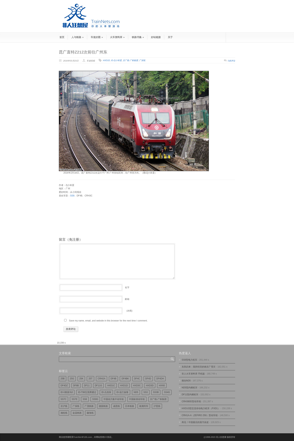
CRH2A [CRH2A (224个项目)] (101, 378)
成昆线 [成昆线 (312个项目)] (116, 406)
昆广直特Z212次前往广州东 (83, 52)
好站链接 (156, 37)
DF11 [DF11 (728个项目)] (86, 385)
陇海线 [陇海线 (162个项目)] (90, 413)
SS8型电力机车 (189, 360)
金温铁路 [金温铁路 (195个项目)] (77, 413)
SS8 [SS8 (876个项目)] (85, 399)
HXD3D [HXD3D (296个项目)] (150, 385)
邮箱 (127, 299)
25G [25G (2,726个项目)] (72, 378)
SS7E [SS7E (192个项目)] (74, 399)
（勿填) (128, 310)
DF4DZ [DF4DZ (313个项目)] (64, 385)
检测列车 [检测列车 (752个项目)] (143, 406)
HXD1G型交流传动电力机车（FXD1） (201, 408)
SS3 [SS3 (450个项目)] (145, 392)
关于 (170, 37)
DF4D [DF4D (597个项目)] (148, 378)
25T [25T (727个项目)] (90, 378)
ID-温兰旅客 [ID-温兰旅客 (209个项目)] (122, 392)
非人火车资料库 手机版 (193, 373)
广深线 (142, 60)
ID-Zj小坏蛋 (116, 60)
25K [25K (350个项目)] (81, 378)
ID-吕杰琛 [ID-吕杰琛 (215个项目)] (106, 392)
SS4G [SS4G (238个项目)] (167, 392)
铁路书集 (138, 37)
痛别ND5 (186, 380)
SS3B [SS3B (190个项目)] (156, 392)
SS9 (72, 195)
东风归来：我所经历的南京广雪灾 (198, 366)
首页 (61, 37)
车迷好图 (97, 37)
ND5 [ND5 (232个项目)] (136, 392)
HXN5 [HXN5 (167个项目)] (162, 385)
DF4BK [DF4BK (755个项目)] (125, 378)
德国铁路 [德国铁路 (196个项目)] (103, 406)
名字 (127, 287)
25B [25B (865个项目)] (62, 378)
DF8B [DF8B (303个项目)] (76, 385)
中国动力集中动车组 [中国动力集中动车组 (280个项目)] (114, 399)
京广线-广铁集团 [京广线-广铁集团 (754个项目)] (158, 399)
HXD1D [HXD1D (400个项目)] (124, 385)
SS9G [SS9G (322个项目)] (95, 399)
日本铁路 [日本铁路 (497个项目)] (129, 406)
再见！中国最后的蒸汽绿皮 (195, 422)
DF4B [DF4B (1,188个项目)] (113, 378)
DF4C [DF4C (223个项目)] (137, 378)
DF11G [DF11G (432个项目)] (98, 385)
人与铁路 (77, 37)
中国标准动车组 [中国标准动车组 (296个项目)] (137, 399)
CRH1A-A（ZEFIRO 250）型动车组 (200, 415)
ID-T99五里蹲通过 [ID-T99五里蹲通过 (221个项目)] (87, 392)
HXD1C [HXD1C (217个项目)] (111, 385)
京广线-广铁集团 (130, 60)
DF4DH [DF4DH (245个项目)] (160, 378)
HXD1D (106, 60)
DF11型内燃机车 (190, 394)
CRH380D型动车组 (191, 401)
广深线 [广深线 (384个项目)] (76, 406)
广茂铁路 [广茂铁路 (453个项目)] (89, 406)
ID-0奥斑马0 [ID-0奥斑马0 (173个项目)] (67, 392)
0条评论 (231, 61)
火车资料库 (117, 37)
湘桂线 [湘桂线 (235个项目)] (64, 413)
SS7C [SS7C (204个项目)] (63, 399)
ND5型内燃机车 (189, 387)
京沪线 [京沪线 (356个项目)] (64, 406)
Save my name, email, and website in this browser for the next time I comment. (108, 320)
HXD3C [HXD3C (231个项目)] (137, 385)
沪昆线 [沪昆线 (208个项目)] (157, 406)
